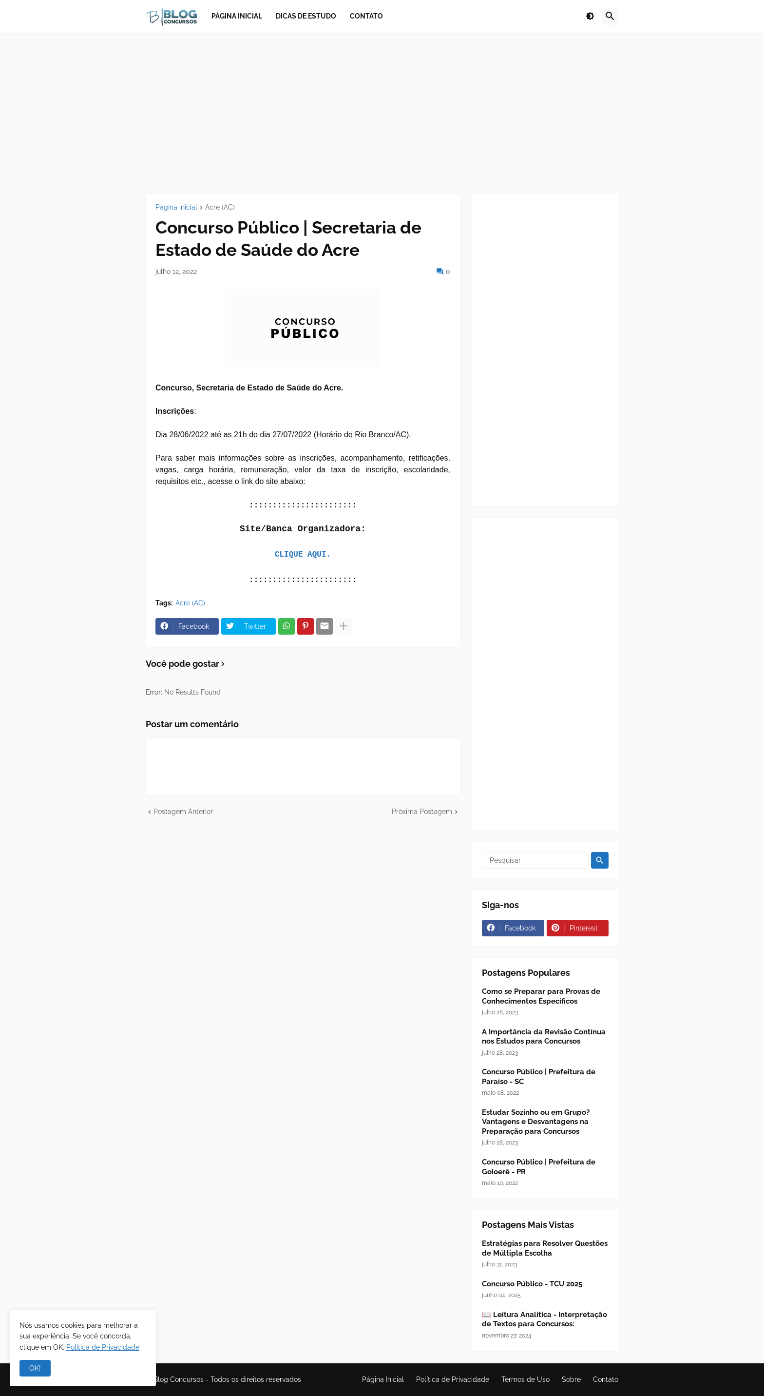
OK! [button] (35, 1368)
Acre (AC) (220, 207)
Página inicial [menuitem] (236, 16)
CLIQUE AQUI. (303, 554)
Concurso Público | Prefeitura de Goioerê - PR (538, 1167)
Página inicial (176, 207)
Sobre (571, 1379)
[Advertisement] (382, 113)
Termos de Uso (525, 1379)
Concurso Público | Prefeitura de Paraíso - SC (538, 1076)
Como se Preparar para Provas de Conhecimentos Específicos (541, 996)
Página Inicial (383, 1379)
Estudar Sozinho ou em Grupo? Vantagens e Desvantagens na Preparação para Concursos (536, 1122)
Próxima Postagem (422, 811)
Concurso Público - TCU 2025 (532, 1284)
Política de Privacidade (452, 1379)
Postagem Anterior (183, 811)
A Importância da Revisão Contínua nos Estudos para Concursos (544, 1037)
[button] (590, 16)
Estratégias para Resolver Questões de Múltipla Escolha (545, 1248)
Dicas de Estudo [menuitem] (306, 16)
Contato (605, 1379)
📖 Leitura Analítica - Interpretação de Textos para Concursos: (544, 1319)
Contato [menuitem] (366, 16)
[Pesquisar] (535, 860)
